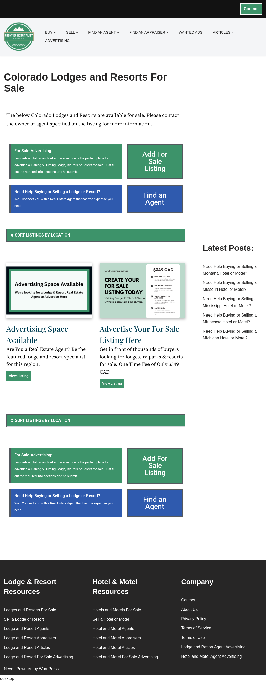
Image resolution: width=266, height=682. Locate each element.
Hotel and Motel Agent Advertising (211, 656)
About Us (189, 609)
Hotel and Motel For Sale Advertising (125, 657)
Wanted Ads (190, 32)
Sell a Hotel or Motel (111, 619)
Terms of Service (196, 628)
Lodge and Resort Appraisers (30, 638)
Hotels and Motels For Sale (117, 610)
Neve (8, 669)
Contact (251, 9)
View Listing (18, 376)
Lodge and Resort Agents (26, 628)
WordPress (49, 669)
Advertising (57, 41)
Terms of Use (193, 637)
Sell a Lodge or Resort (24, 619)
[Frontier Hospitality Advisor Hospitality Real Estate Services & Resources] (20, 36)
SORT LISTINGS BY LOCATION (42, 235)
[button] (55, 32)
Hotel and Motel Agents (113, 628)
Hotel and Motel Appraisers (117, 638)
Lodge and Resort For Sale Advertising (38, 657)
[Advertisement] (232, 157)
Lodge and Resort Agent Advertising (213, 647)
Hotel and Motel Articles (114, 647)
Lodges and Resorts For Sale (30, 610)
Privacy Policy (193, 619)
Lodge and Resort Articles (27, 647)
